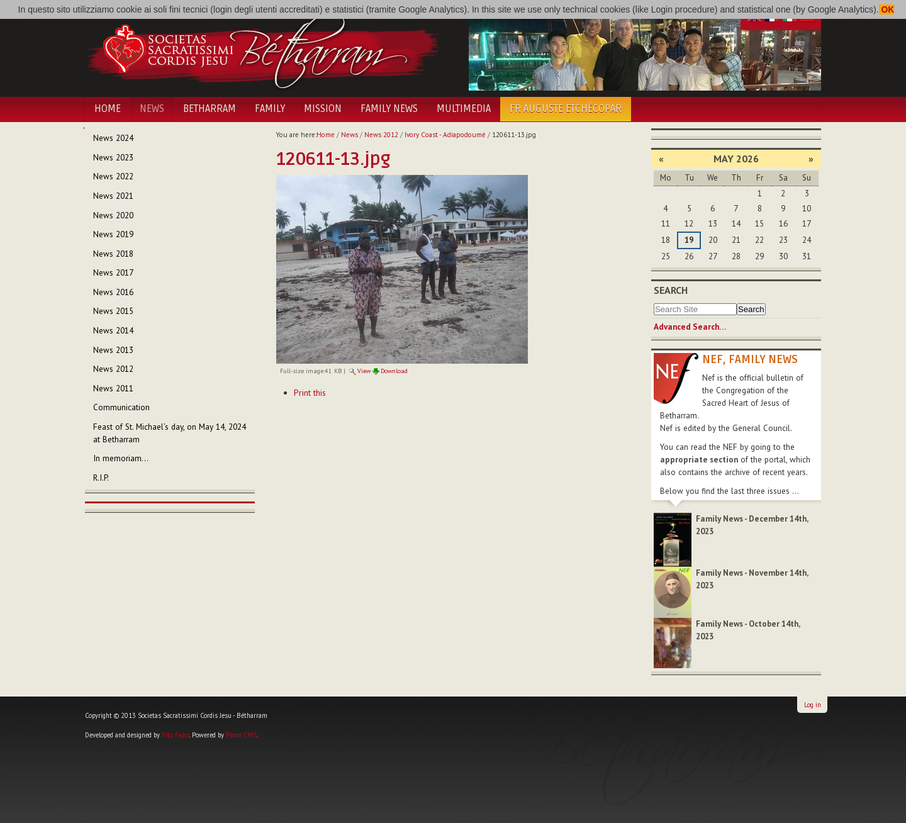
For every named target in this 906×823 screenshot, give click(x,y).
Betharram (209, 109)
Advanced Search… (690, 327)
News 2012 (381, 134)
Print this (310, 392)
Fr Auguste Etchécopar (566, 109)
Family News (389, 109)
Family (270, 109)
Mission (323, 109)
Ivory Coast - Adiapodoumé (445, 134)
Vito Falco (175, 735)
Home (107, 109)
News (152, 109)
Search (671, 290)
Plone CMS (241, 735)
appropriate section (699, 459)
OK (887, 9)
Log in (812, 704)
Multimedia (464, 109)
